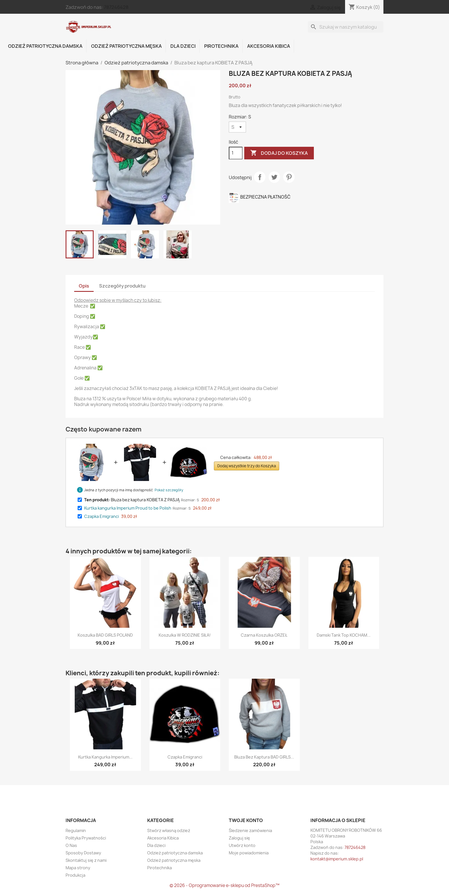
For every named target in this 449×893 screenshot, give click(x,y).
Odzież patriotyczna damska (45, 46)
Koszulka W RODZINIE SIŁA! (185, 635)
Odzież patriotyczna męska (126, 46)
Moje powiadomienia (249, 853)
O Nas (71, 845)
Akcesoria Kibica (268, 46)
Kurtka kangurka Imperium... (105, 757)
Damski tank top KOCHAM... (344, 635)
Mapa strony (78, 867)
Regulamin (76, 830)
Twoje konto (246, 820)
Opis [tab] (84, 286)
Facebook (72, 795)
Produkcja (75, 875)
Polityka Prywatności (86, 838)
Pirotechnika (221, 46)
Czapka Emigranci (101, 516)
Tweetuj (274, 177)
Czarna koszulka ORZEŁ (264, 635)
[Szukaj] (345, 27)
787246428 (116, 7)
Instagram (97, 795)
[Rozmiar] (237, 127)
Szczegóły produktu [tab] (122, 286)
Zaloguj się (239, 838)
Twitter (84, 795)
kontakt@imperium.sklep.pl (336, 859)
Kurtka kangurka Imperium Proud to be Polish (127, 508)
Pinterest (289, 177)
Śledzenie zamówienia (250, 830)
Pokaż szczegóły (169, 490)
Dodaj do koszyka (279, 153)
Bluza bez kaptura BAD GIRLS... (264, 757)
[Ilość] (236, 153)
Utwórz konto (242, 845)
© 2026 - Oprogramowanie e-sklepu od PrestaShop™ (224, 885)
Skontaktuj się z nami (86, 860)
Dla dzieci (183, 46)
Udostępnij (259, 177)
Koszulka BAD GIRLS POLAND (105, 635)
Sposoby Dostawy (83, 853)
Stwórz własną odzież (168, 830)
